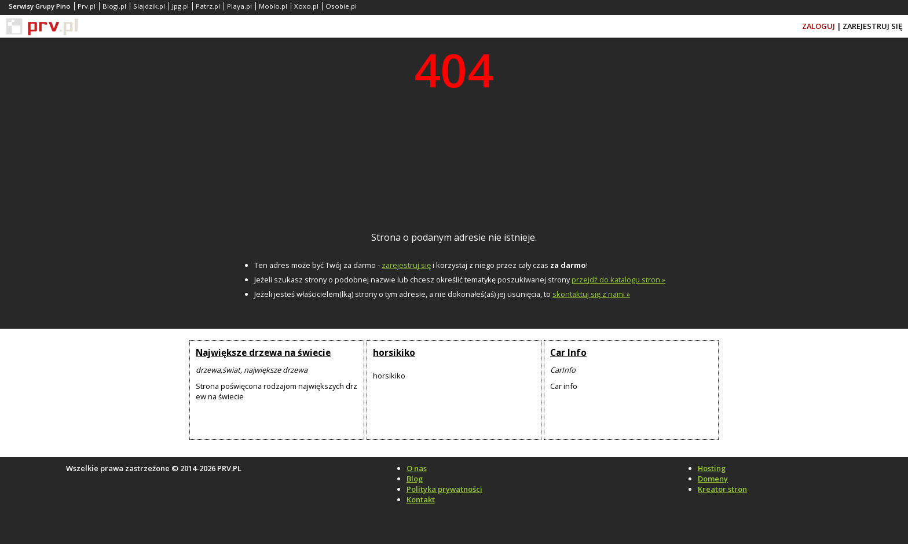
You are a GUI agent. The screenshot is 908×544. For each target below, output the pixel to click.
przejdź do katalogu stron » (618, 279)
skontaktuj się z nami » (591, 294)
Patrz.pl (208, 6)
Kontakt (421, 499)
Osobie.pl (341, 6)
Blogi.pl (114, 6)
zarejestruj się (406, 265)
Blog (415, 478)
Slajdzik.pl (149, 6)
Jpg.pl (180, 6)
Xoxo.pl (306, 6)
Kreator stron (722, 489)
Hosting (712, 468)
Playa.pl (239, 6)
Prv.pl (87, 6)
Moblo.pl (273, 6)
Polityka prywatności (444, 489)
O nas (417, 468)
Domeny (713, 478)
